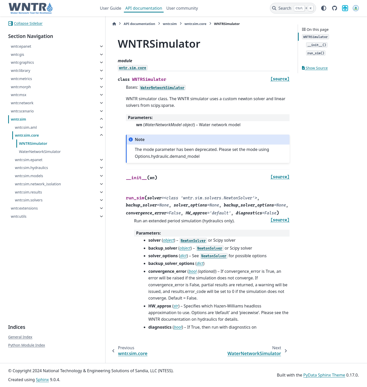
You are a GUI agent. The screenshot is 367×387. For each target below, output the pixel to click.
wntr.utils (18, 216)
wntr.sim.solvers (28, 200)
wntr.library (20, 70)
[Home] (102, 24)
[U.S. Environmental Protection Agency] (356, 8)
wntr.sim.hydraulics (31, 167)
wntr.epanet (21, 46)
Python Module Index (26, 345)
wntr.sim (18, 119)
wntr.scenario (22, 111)
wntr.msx (18, 94)
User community (182, 8)
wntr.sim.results (28, 192)
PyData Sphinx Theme (324, 375)
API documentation (143, 8)
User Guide (110, 8)
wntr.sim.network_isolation (38, 184)
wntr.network (22, 102)
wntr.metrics (21, 78)
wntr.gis (17, 54)
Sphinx (42, 379)
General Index (20, 336)
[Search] (293, 8)
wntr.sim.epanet (28, 159)
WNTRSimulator (33, 143)
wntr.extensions (24, 208)
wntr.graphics (22, 62)
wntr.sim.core (27, 135)
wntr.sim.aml (26, 127)
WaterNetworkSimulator (40, 151)
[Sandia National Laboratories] (345, 8)
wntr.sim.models (29, 175)
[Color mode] (324, 8)
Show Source (315, 68)
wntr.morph (21, 86)
